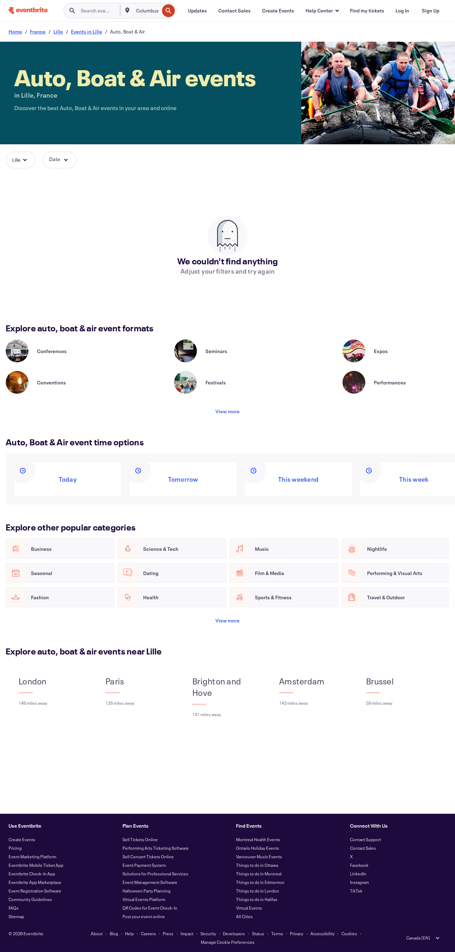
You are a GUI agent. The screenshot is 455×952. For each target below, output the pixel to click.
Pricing (15, 848)
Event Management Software (149, 882)
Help (129, 933)
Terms (277, 933)
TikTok (356, 891)
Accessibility (322, 933)
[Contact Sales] (234, 11)
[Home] (28, 10)
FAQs (14, 908)
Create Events (22, 839)
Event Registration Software (35, 891)
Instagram (359, 882)
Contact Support (365, 839)
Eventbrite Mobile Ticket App (36, 865)
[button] (322, 11)
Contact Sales (363, 848)
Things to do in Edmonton (260, 882)
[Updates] (197, 11)
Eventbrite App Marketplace (35, 882)
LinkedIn (358, 873)
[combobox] (147, 10)
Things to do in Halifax (256, 899)
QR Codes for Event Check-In (149, 908)
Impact (187, 933)
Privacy (296, 933)
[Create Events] (278, 11)
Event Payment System (144, 865)
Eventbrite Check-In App (32, 873)
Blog (114, 933)
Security (208, 933)
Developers (234, 933)
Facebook (359, 865)
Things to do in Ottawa (257, 865)
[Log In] (402, 11)
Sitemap (16, 916)
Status (258, 933)
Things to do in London (257, 891)
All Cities (244, 916)
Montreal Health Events (258, 839)
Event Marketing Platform (32, 856)
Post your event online (143, 916)
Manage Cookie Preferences (228, 942)
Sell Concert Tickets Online (148, 856)
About (97, 933)
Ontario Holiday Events (257, 848)
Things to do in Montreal (259, 873)
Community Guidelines (30, 899)
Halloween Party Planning (146, 891)
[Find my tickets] (367, 11)
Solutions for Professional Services (155, 873)
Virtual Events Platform (143, 899)
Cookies (349, 933)
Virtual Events (249, 908)
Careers (148, 933)
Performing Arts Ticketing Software (155, 848)
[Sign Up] (430, 11)
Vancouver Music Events (259, 856)
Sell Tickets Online (140, 839)
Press (168, 933)
